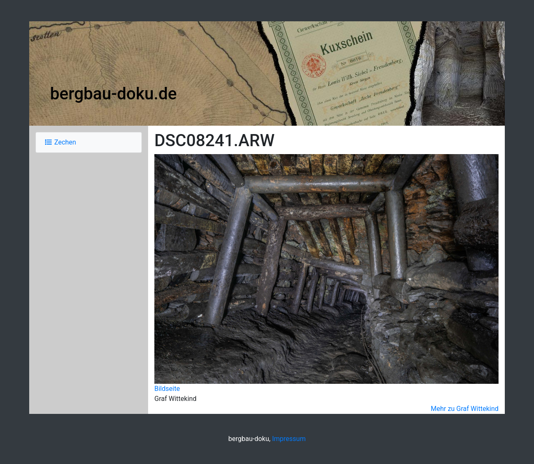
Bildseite (167, 389)
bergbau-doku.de (113, 94)
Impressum (289, 439)
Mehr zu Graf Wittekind (465, 409)
